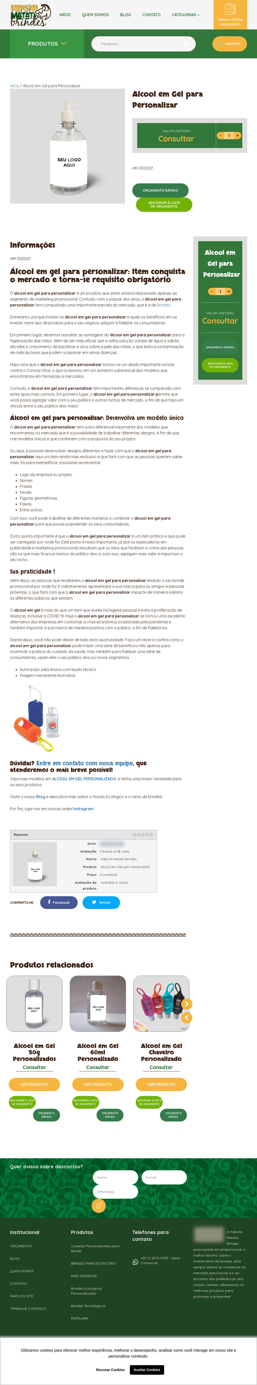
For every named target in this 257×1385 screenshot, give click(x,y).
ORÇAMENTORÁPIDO (46, 1115)
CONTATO (18, 1283)
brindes (164, 304)
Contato (151, 14)
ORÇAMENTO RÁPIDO (160, 190)
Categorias (185, 14)
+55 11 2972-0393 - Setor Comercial (160, 1260)
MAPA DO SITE (21, 1296)
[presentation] (186, 1004)
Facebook (59, 902)
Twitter (101, 902)
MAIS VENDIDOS (84, 1276)
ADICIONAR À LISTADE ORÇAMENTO (164, 205)
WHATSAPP (232, 44)
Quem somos (95, 14)
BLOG (125, 14)
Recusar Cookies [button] (110, 1370)
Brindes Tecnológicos (88, 1306)
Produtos (43, 43)
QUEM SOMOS (22, 1271)
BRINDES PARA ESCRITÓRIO (93, 1263)
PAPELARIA (79, 1318)
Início (65, 14)
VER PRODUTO (34, 1084)
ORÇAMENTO (21, 1246)
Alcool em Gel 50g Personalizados (34, 1052)
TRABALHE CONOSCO (28, 1308)
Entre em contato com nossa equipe (84, 763)
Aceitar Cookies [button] (147, 1370)
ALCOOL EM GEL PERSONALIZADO (84, 778)
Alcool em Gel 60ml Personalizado (97, 1052)
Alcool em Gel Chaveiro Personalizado (161, 1052)
